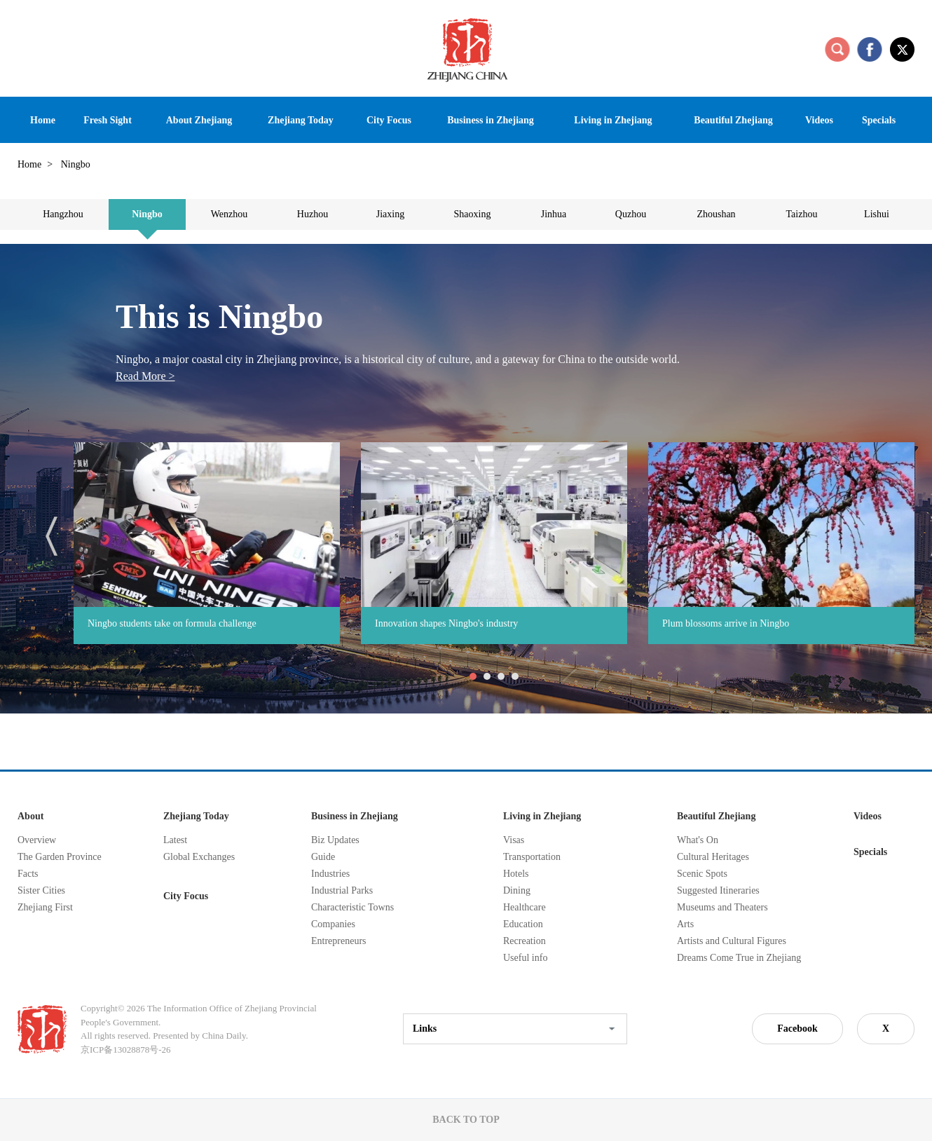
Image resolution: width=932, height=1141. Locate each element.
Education (523, 924)
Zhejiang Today (196, 816)
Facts (28, 873)
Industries (330, 873)
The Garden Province (60, 857)
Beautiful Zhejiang (716, 816)
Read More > (145, 376)
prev (51, 536)
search (837, 49)
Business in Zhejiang (354, 816)
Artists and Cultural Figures (731, 941)
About (30, 816)
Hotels (516, 873)
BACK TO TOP (465, 1119)
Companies (333, 924)
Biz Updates (335, 840)
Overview (37, 840)
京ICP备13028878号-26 (126, 1049)
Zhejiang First (45, 907)
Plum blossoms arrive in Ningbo (725, 623)
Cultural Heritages (713, 857)
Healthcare (524, 907)
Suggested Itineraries (718, 890)
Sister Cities (41, 890)
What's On (697, 840)
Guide (323, 857)
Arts (685, 924)
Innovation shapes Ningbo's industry (446, 623)
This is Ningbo (219, 316)
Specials (870, 852)
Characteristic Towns (352, 907)
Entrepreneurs (338, 941)
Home (29, 164)
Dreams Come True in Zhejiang (739, 957)
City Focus (185, 896)
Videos (868, 816)
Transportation (532, 857)
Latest (175, 840)
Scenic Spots (702, 873)
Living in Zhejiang (542, 816)
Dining (516, 890)
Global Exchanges (199, 857)
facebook (869, 49)
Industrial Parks (342, 890)
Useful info (525, 957)
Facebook (797, 1028)
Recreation (524, 941)
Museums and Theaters (722, 907)
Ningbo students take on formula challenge (172, 623)
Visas (513, 840)
